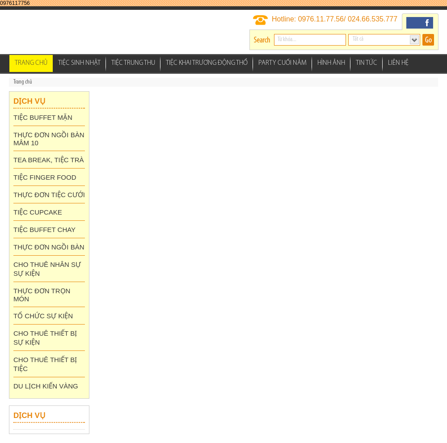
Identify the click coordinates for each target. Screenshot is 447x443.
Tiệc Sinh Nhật (79, 63)
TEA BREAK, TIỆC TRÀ (48, 160)
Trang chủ (31, 63)
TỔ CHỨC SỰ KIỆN (43, 316)
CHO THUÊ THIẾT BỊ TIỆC (45, 364)
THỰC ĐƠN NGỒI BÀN (48, 247)
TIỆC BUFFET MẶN (42, 117)
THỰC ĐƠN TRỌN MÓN (41, 295)
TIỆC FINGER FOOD (44, 177)
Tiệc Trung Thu (133, 63)
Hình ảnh (331, 63)
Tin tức (366, 63)
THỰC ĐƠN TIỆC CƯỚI (49, 194)
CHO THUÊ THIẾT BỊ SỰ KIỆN (45, 337)
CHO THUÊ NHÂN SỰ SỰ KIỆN (47, 269)
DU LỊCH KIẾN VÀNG (45, 386)
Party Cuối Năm (282, 63)
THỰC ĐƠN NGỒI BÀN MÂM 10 (48, 139)
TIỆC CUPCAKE (37, 212)
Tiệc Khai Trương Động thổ (207, 63)
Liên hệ (398, 63)
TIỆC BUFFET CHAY (44, 229)
